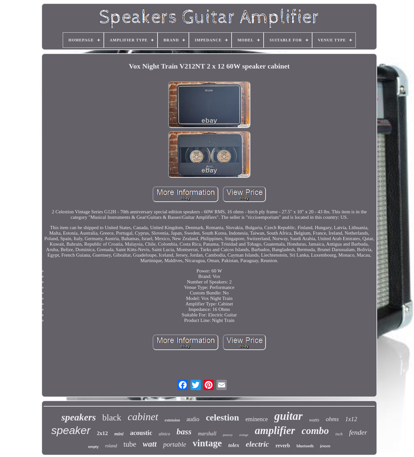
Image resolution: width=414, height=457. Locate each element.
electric (257, 444)
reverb (283, 445)
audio (192, 419)
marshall (207, 433)
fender (358, 432)
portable (174, 444)
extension (172, 420)
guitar (288, 416)
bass (184, 431)
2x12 (102, 433)
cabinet (143, 416)
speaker (71, 430)
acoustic (141, 432)
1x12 (351, 419)
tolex (233, 445)
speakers (78, 417)
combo (315, 430)
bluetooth (305, 445)
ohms (332, 419)
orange (243, 435)
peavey (228, 435)
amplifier (275, 430)
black (111, 417)
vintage (207, 443)
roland (111, 445)
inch (339, 433)
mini (119, 433)
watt (150, 444)
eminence (256, 419)
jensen (325, 446)
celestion (222, 417)
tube (130, 444)
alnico (164, 433)
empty (93, 447)
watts (314, 419)
